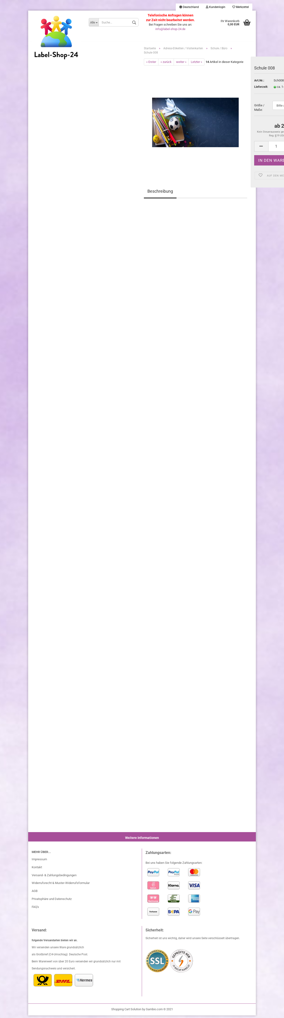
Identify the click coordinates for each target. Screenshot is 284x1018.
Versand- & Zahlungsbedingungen (54, 877)
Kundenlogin (215, 7)
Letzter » (196, 64)
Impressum (39, 861)
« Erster (151, 64)
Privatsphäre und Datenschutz (52, 901)
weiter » (181, 64)
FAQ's (35, 909)
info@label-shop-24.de (170, 29)
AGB (35, 893)
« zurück (166, 64)
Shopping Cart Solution (126, 1012)
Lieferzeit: (260, 89)
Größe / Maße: (259, 110)
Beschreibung (160, 193)
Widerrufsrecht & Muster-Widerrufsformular (61, 885)
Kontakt (37, 869)
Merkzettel (240, 7)
